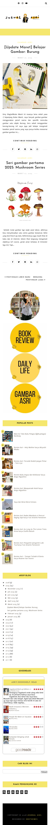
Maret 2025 (12, 604)
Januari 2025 (13, 617)
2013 (8, 654)
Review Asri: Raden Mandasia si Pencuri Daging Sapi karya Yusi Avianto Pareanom (30, 517)
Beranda (38, 277)
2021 (8, 629)
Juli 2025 (11, 592)
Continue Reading (25, 140)
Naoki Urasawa (15, 710)
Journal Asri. (35, 815)
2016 (8, 644)
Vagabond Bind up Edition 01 (20, 689)
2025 (8, 586)
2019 (8, 635)
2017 (8, 641)
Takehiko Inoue (15, 691)
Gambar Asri (25, 42)
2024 (8, 620)
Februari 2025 (13, 614)
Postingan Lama (35, 280)
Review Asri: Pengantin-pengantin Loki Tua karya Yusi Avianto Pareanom (29, 544)
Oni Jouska (13, 727)
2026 (8, 583)
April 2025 (12, 601)
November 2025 (14, 589)
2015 (8, 648)
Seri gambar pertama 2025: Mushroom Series (24, 610)
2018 (8, 638)
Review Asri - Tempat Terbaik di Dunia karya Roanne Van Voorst (29, 557)
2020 (8, 632)
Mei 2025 (11, 598)
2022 (8, 626)
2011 (8, 660)
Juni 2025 (11, 595)
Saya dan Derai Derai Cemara (25, 502)
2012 (8, 657)
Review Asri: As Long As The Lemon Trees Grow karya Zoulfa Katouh (30, 530)
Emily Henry (14, 718)
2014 (8, 651)
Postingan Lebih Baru (18, 277)
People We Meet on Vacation (20, 717)
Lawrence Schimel (16, 740)
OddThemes (32, 819)
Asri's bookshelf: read (24, 682)
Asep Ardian (14, 728)
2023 (8, 623)
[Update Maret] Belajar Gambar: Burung (22, 607)
